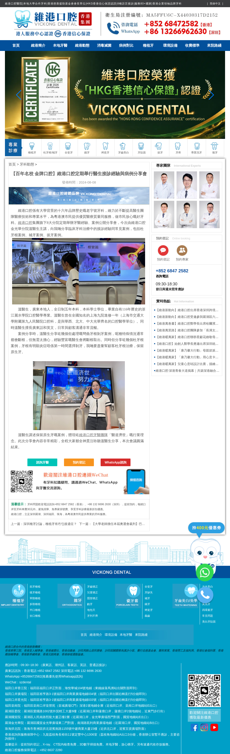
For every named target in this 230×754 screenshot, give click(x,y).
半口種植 (35, 610)
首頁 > (14, 164)
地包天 (91, 610)
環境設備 (170, 45)
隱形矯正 (92, 598)
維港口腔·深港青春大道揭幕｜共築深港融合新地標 (191, 370)
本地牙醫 (60, 45)
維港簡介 (38, 45)
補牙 (147, 598)
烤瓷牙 (149, 610)
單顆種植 (35, 598)
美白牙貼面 (209, 621)
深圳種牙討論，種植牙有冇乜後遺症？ (50, 524)
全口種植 (35, 615)
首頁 (16, 45)
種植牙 (148, 45)
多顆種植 (35, 604)
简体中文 (215, 3)
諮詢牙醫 (42, 462)
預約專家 (182, 259)
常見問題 (207, 615)
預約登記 (79, 462)
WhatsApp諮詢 (115, 462)
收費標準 (192, 45)
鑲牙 (147, 604)
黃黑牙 (206, 604)
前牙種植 (35, 586)
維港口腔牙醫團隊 (93, 435)
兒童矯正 (92, 592)
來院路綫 (214, 45)
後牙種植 (35, 592)
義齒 (147, 615)
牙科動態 (27, 164)
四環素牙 (207, 610)
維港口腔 (25, 223)
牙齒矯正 (92, 586)
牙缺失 (149, 592)
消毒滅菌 (104, 45)
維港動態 (82, 45)
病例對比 (126, 45)
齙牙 (90, 604)
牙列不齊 (92, 615)
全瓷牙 (149, 586)
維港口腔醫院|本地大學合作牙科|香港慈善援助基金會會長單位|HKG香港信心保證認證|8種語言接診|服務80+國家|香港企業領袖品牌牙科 (93, 3)
